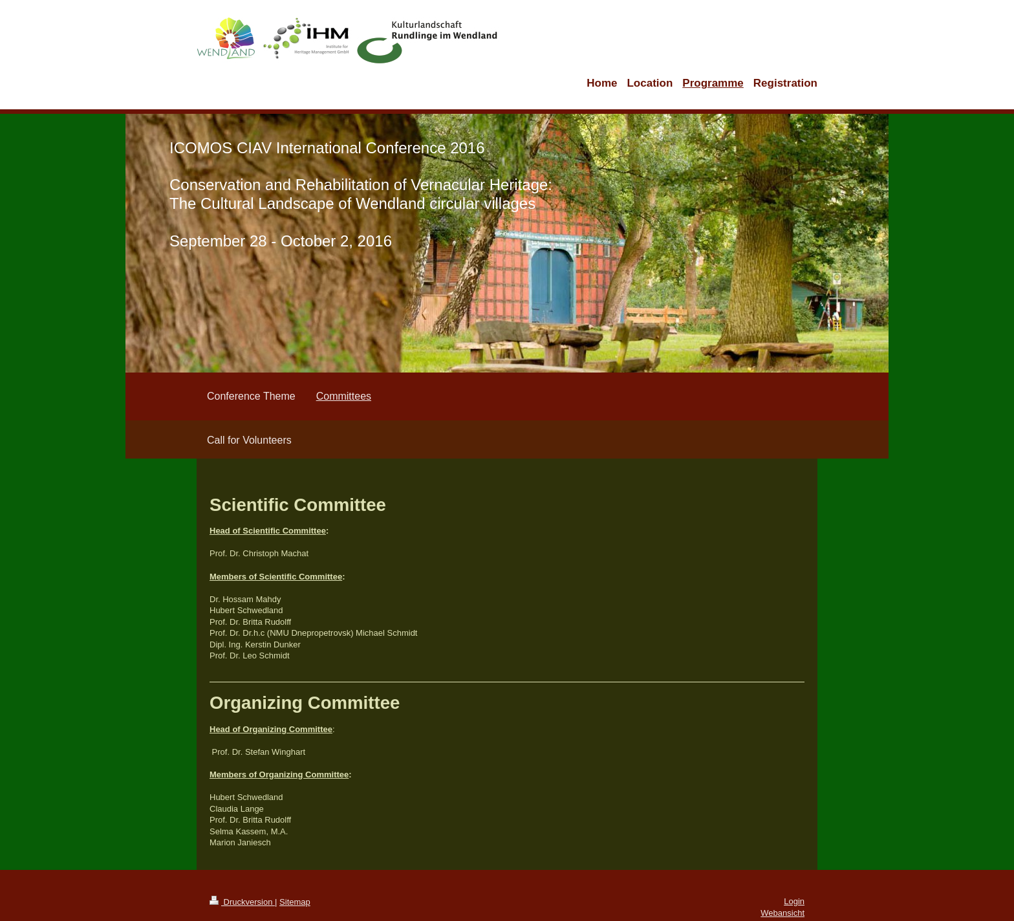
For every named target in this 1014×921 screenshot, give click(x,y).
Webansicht (782, 913)
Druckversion (242, 902)
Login (794, 901)
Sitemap (294, 902)
